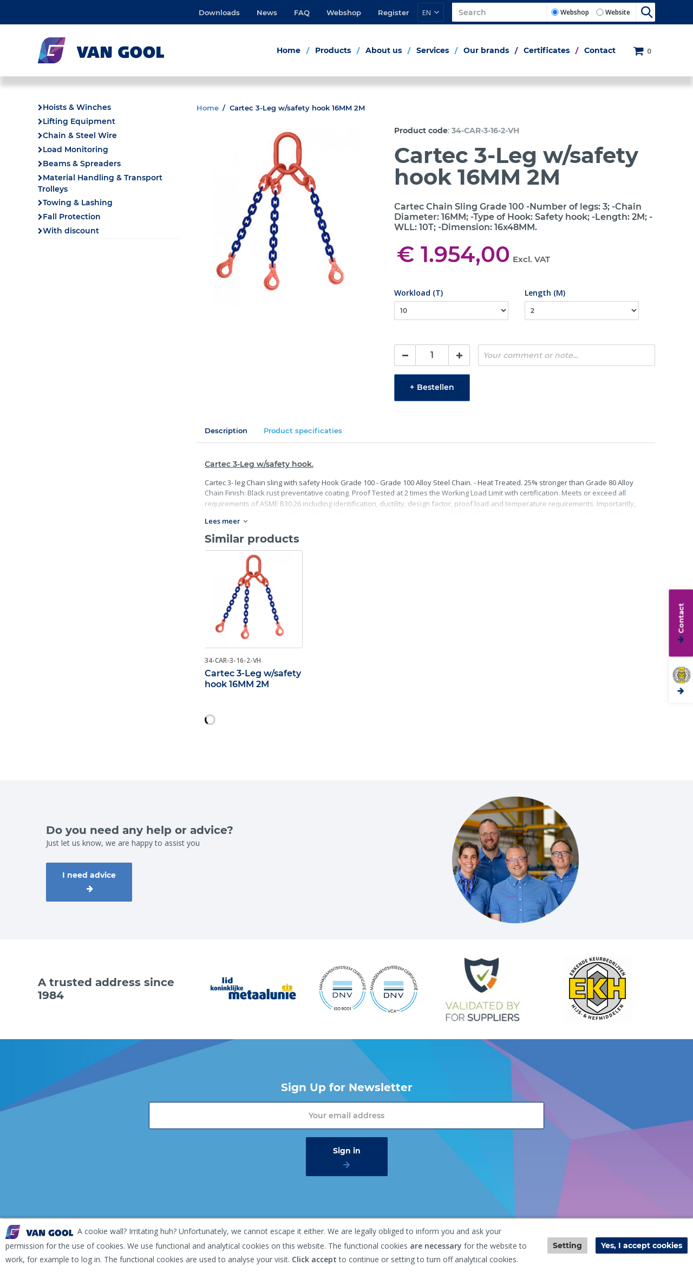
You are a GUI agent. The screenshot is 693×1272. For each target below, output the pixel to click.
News (267, 12)
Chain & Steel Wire (80, 135)
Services (432, 50)
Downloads (219, 12)
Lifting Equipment (79, 121)
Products (333, 50)
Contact (600, 50)
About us (383, 50)
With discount (71, 231)
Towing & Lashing (78, 202)
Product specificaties (303, 430)
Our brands (486, 50)
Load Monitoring (75, 149)
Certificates (547, 50)
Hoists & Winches (77, 107)
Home (288, 50)
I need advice (89, 875)
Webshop (343, 12)
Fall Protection (72, 216)
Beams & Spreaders (82, 163)
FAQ (302, 12)
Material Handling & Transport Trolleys (100, 183)
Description (226, 430)
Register (393, 12)
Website (617, 12)
